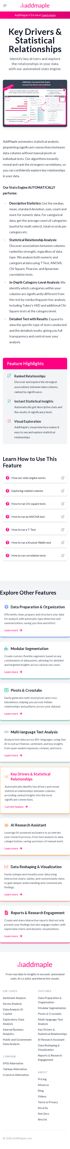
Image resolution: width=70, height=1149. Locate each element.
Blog (41, 1090)
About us (43, 1084)
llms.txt (42, 1119)
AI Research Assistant (51, 1039)
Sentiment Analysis (14, 997)
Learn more (49, 15)
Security (43, 1107)
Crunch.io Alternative (16, 1074)
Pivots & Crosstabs (49, 1013)
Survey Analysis (12, 1003)
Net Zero (43, 1113)
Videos (42, 1096)
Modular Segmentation (52, 1008)
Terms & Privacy (48, 1102)
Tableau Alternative (15, 1069)
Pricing (42, 1079)
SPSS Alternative (13, 1063)
